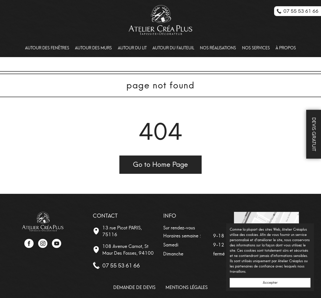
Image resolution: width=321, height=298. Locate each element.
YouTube (56, 243)
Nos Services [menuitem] (256, 48)
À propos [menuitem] (286, 48)
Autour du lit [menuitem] (132, 48)
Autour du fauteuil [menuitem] (173, 48)
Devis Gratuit (314, 134)
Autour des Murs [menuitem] (93, 48)
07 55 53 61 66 (121, 265)
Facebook (28, 243)
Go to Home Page (160, 164)
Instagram (42, 243)
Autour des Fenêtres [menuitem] (47, 48)
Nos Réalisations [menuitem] (218, 48)
